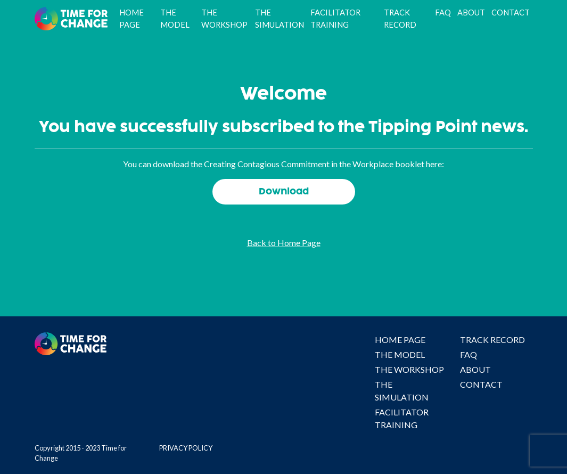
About (471, 12)
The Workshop (224, 18)
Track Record (400, 18)
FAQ (443, 12)
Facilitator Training (335, 18)
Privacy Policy (185, 448)
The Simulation (279, 18)
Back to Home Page (284, 243)
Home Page (131, 18)
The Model (175, 18)
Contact (510, 12)
